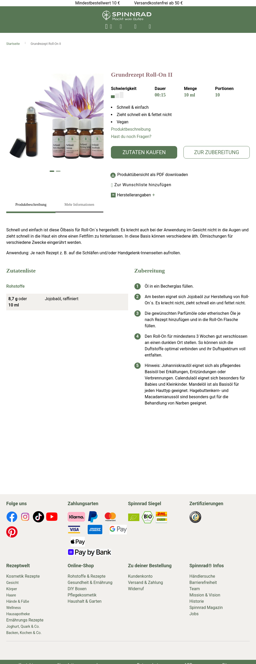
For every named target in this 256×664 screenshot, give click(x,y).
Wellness (13, 608)
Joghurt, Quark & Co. (23, 626)
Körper (11, 589)
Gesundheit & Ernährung (90, 582)
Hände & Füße (17, 601)
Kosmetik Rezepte (23, 576)
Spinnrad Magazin (206, 607)
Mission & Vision (204, 595)
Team (194, 588)
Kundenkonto (140, 576)
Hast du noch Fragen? (131, 136)
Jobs (194, 613)
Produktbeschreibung (131, 129)
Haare (11, 595)
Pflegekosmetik (82, 595)
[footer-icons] (11, 517)
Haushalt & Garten (85, 601)
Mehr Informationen (79, 205)
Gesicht (12, 583)
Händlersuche (202, 576)
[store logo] (126, 18)
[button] (52, 171)
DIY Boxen (77, 588)
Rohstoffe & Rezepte (86, 576)
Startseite (13, 44)
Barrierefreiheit (203, 582)
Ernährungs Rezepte (25, 620)
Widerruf (136, 588)
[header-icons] (121, 26)
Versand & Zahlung (145, 582)
